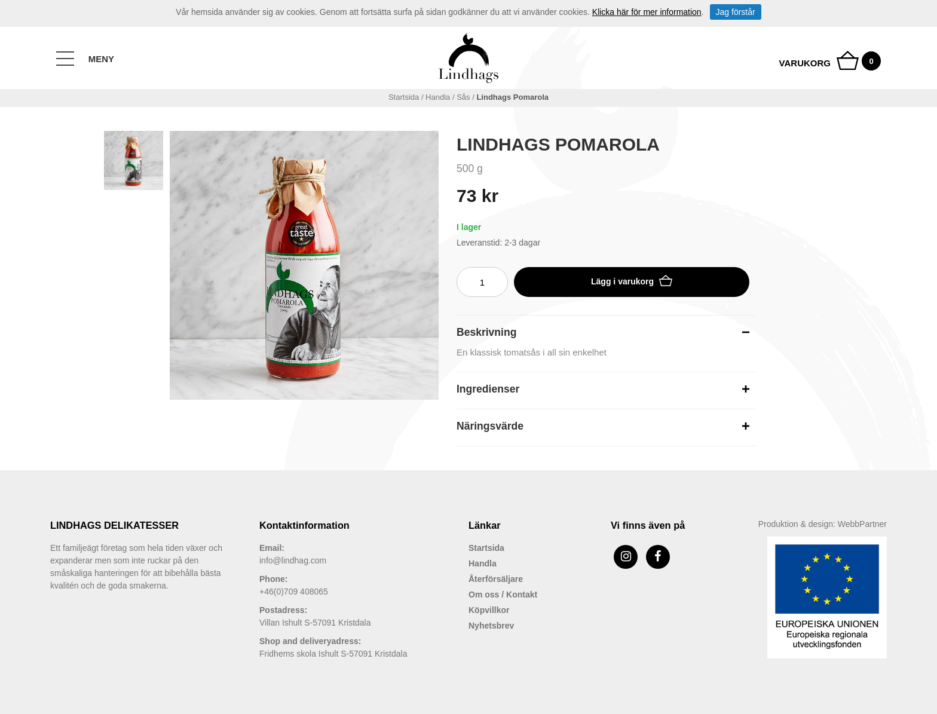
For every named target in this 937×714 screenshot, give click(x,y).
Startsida (403, 97)
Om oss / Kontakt (502, 594)
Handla (482, 563)
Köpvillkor (488, 610)
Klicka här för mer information (647, 12)
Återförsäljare (495, 579)
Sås (463, 97)
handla (437, 97)
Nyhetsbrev (491, 625)
